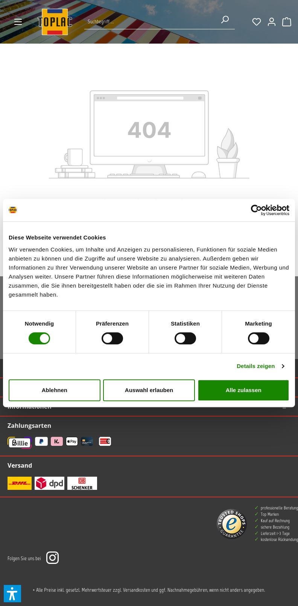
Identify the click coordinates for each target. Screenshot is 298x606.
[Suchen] (224, 19)
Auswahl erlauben (149, 390)
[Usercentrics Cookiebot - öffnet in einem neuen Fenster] (256, 210)
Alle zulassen (244, 390)
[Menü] (18, 21)
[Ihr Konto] (271, 21)
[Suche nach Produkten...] (149, 21)
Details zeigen (256, 366)
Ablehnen (54, 390)
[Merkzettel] (256, 21)
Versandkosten (136, 590)
